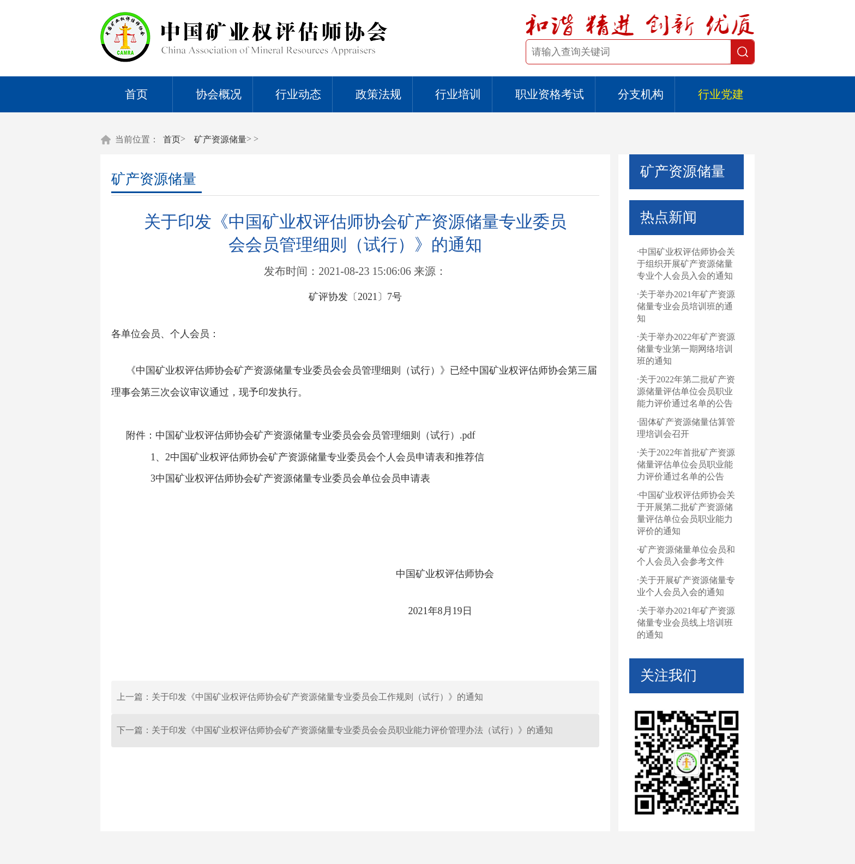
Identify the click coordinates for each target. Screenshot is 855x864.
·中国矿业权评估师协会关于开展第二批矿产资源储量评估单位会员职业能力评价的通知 (686, 513)
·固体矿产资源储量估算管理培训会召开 (686, 428)
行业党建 (721, 94)
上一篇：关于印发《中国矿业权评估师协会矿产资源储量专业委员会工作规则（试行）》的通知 (300, 696)
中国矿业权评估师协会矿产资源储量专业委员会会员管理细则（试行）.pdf (315, 435)
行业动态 (298, 94)
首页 (136, 94)
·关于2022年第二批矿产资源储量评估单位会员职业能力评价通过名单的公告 (686, 391)
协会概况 (219, 94)
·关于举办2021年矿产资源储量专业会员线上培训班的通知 (686, 622)
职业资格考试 (549, 94)
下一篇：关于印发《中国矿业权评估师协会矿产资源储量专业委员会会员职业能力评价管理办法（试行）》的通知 (335, 730)
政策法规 (378, 94)
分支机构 (641, 94)
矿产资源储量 (220, 139)
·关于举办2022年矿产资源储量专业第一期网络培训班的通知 (686, 348)
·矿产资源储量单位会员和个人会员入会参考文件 (686, 555)
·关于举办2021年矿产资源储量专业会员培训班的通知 (686, 306)
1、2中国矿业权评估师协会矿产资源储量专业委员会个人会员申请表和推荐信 (317, 457)
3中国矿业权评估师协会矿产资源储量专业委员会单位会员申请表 (290, 478)
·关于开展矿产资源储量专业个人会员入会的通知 (686, 586)
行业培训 (458, 94)
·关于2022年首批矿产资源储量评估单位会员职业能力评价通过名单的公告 (686, 464)
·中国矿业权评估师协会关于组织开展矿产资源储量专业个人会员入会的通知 (686, 263)
